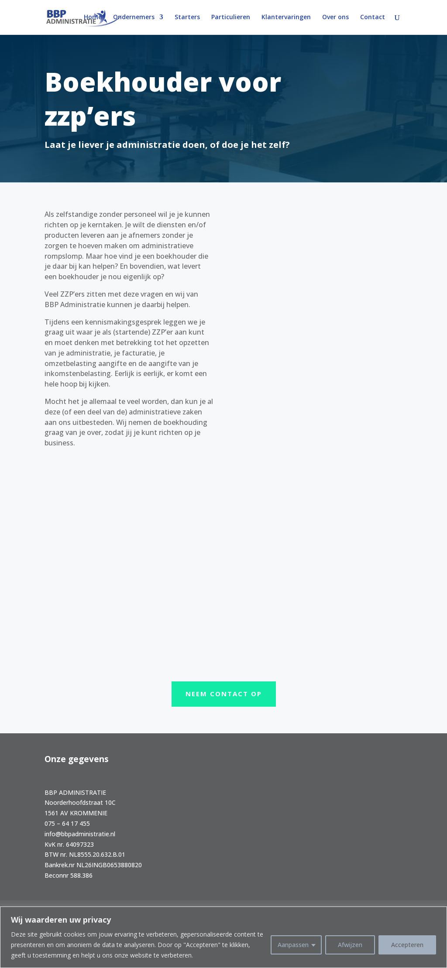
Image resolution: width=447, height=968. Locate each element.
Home (93, 17)
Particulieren (230, 17)
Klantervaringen (286, 17)
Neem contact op (224, 693)
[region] (223, 937)
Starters (187, 17)
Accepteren (407, 945)
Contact (372, 17)
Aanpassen (293, 945)
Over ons (335, 17)
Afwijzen (350, 945)
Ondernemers (134, 17)
